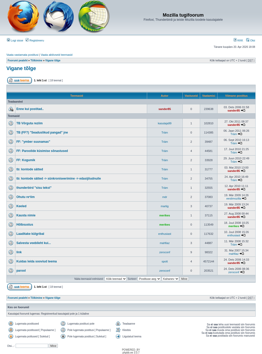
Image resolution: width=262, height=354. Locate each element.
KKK (238, 40)
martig (165, 206)
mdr (164, 196)
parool (21, 270)
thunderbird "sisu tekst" (33, 188)
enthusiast (164, 233)
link (19, 252)
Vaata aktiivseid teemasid (56, 54)
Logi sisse (15, 40)
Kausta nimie (26, 215)
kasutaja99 (164, 123)
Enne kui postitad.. (30, 109)
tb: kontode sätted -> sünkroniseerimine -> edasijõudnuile (58, 178)
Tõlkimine (36, 60)
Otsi (250, 40)
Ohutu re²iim (25, 197)
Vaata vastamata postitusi (22, 54)
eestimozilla (233, 198)
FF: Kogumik (25, 160)
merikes (164, 215)
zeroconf (164, 252)
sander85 (164, 108)
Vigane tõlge (52, 60)
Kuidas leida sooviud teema (36, 261)
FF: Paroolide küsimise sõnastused (42, 151)
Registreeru (35, 40)
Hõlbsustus (24, 224)
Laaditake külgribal (30, 234)
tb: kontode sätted (29, 169)
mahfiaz (165, 243)
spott (165, 261)
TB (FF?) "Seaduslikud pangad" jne (42, 132)
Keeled (21, 206)
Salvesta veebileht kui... (33, 243)
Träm (164, 132)
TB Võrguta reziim (29, 123)
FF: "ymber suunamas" (33, 141)
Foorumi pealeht (18, 60)
